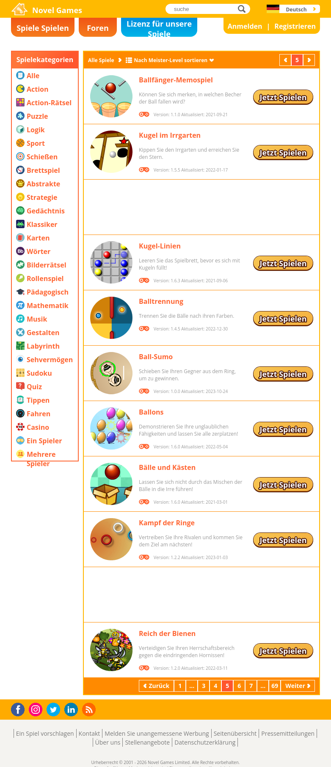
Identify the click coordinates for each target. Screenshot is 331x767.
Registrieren (295, 26)
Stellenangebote (147, 742)
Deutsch (296, 9)
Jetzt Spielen (282, 97)
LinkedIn (72, 709)
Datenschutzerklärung (204, 742)
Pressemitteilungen (287, 733)
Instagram (36, 708)
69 (274, 686)
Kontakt (89, 733)
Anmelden (245, 26)
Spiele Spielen (43, 28)
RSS (90, 709)
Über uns (108, 742)
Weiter (310, 60)
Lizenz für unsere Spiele (159, 28)
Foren (98, 28)
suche (244, 8)
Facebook (20, 708)
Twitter (55, 710)
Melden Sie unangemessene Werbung (157, 733)
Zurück (286, 60)
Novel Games (57, 10)
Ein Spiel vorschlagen (45, 733)
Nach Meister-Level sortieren (171, 60)
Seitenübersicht (235, 733)
